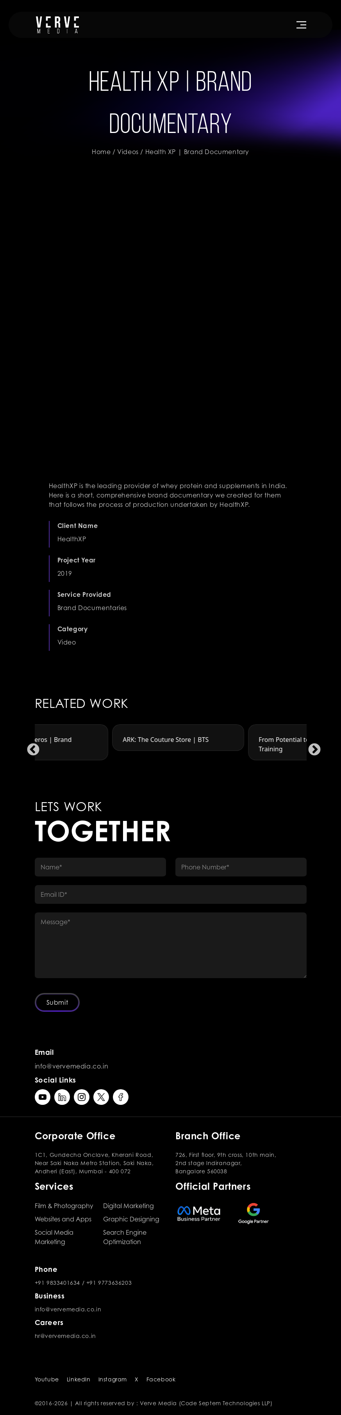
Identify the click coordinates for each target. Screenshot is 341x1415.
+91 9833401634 (57, 1282)
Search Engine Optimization (124, 1237)
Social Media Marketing (54, 1237)
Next (311, 747)
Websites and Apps (63, 1219)
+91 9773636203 (109, 1282)
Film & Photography (64, 1206)
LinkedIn (79, 1379)
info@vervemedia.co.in (72, 1066)
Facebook (161, 1379)
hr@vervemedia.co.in (65, 1335)
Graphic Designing (131, 1219)
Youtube (47, 1379)
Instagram (112, 1379)
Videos (128, 152)
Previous (30, 747)
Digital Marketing (128, 1206)
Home (101, 152)
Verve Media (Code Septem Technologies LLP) (206, 1403)
